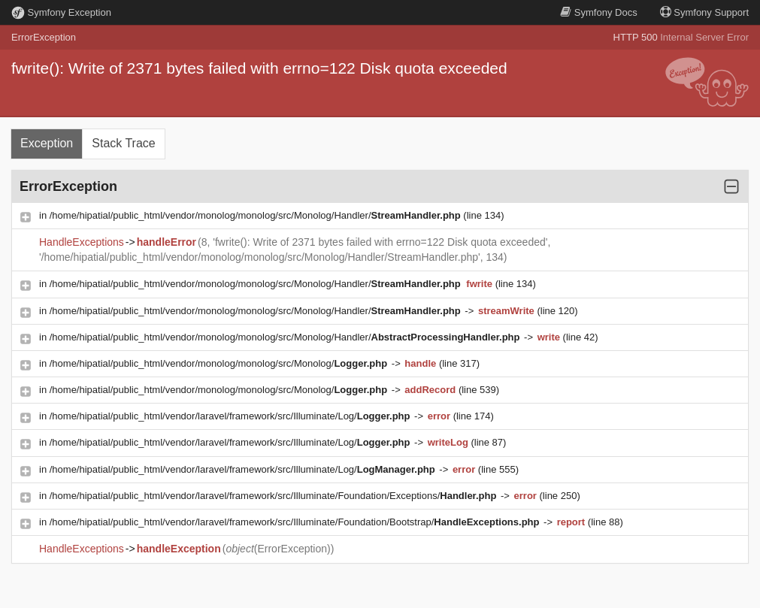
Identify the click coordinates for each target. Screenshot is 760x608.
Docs (598, 12)
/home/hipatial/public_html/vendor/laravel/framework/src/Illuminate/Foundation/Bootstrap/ (296, 522)
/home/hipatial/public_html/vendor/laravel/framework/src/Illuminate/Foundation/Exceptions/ (274, 495)
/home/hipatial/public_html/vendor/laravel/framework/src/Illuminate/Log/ (231, 416)
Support (704, 12)
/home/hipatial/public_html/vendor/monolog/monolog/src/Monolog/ (220, 363)
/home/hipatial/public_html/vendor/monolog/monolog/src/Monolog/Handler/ (257, 215)
